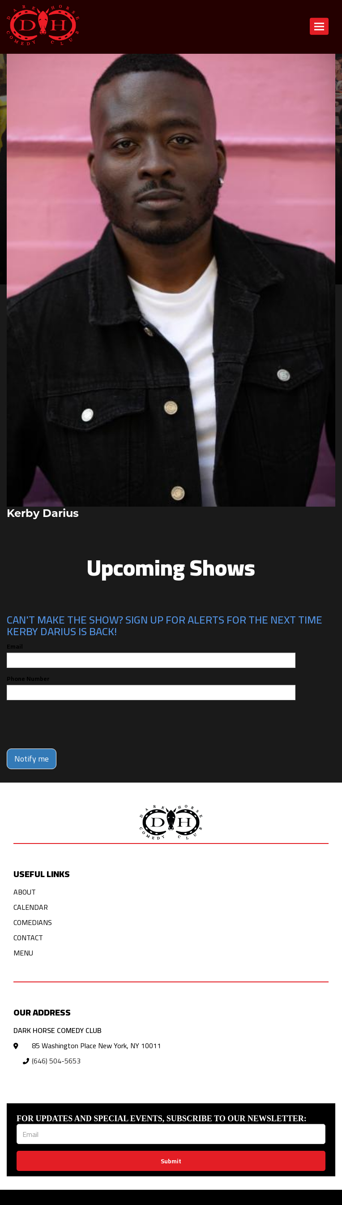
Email (15, 646)
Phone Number (28, 679)
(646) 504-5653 (56, 1060)
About (24, 892)
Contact (28, 937)
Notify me (31, 758)
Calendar (30, 907)
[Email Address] (171, 1134)
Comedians (32, 922)
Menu (23, 953)
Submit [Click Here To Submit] (171, 1161)
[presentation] (75, 724)
